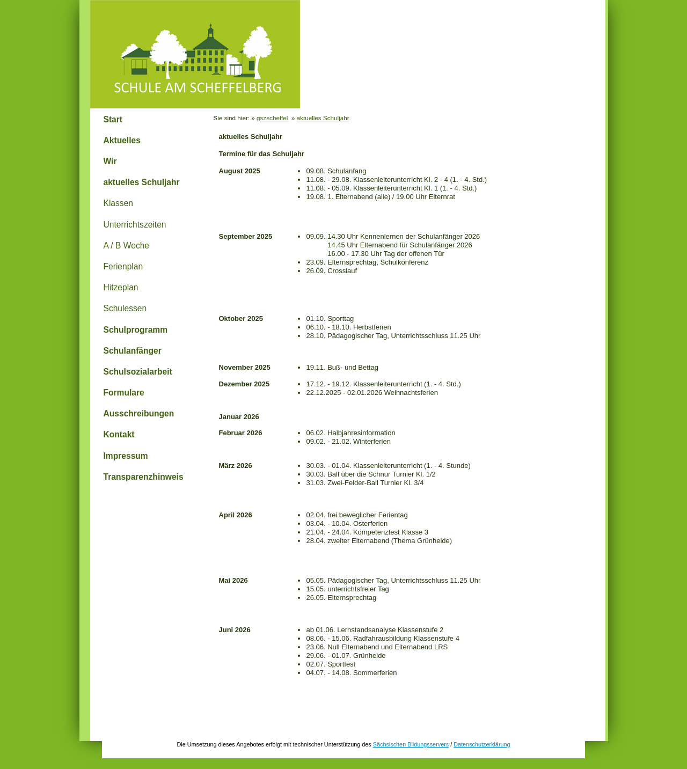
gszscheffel (272, 117)
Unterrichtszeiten (135, 224)
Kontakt (119, 434)
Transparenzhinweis (144, 476)
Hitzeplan (121, 287)
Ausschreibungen (139, 413)
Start (113, 119)
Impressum (126, 455)
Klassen (118, 203)
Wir (110, 161)
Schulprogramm (136, 329)
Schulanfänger (133, 350)
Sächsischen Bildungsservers (411, 744)
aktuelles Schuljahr (142, 182)
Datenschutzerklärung (482, 744)
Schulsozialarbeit (138, 371)
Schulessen (125, 308)
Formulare (124, 392)
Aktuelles (122, 140)
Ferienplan (123, 266)
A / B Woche (127, 245)
